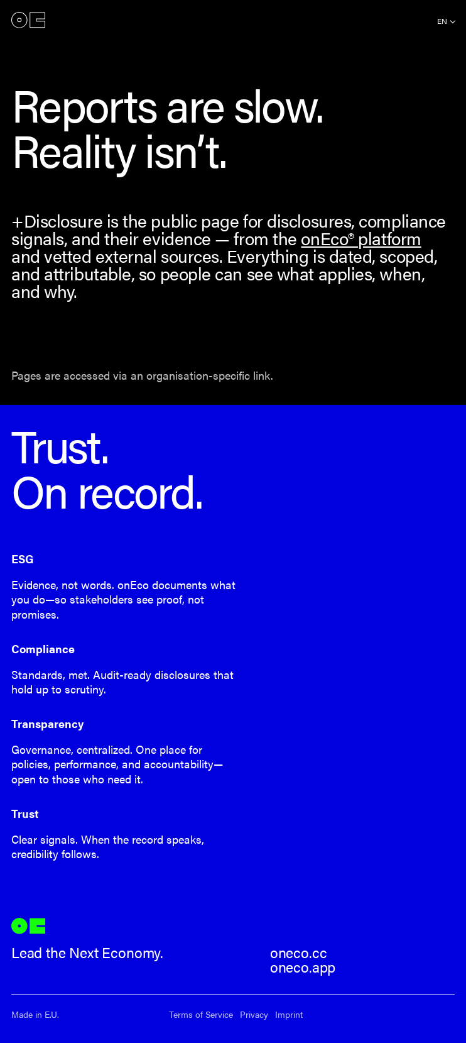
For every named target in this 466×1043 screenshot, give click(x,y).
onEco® (28, 19)
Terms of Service (201, 1014)
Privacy (254, 1014)
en (442, 20)
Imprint (289, 1014)
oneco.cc (298, 952)
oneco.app (302, 967)
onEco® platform (361, 238)
